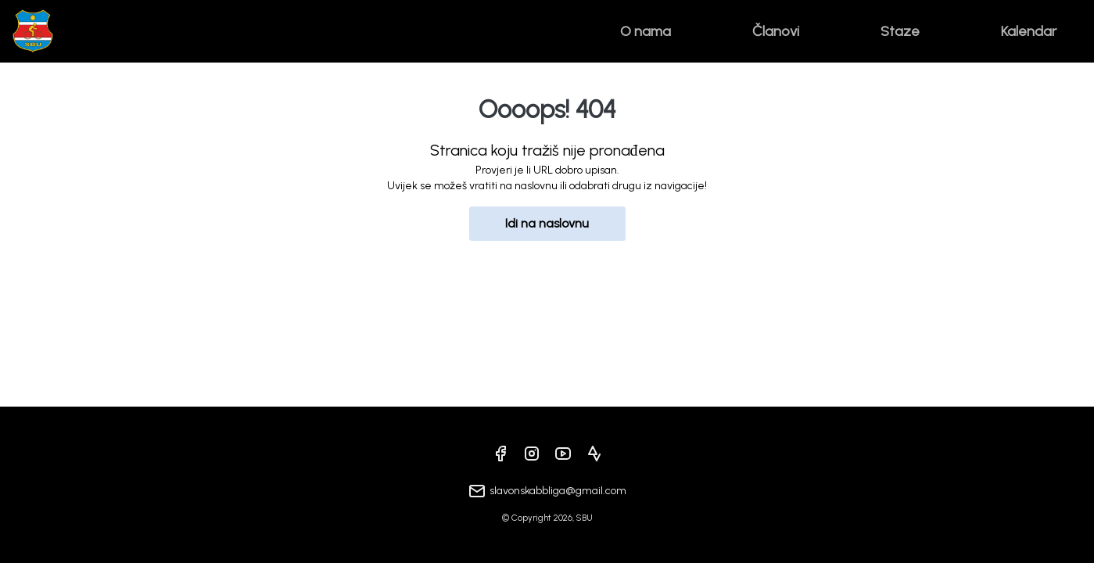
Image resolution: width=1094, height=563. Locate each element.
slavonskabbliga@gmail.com (558, 490)
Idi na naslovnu (547, 223)
